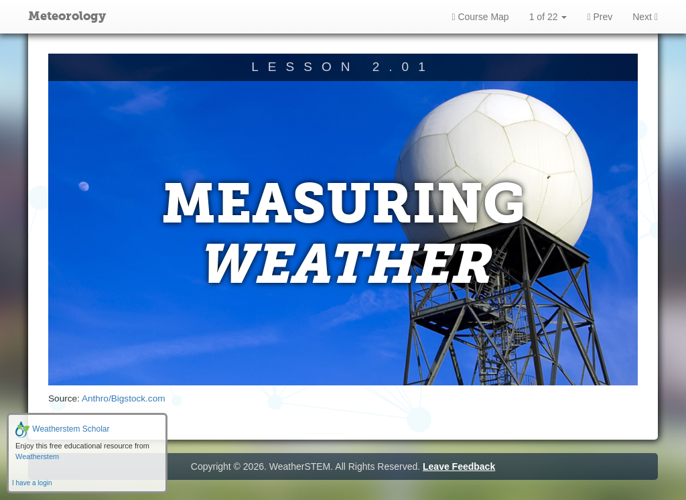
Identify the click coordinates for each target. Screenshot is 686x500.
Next (645, 16)
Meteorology (67, 17)
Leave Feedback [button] (459, 466)
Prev (599, 16)
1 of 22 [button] (548, 16)
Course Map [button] (480, 16)
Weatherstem (37, 456)
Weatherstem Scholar (62, 429)
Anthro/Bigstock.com (123, 398)
